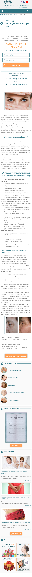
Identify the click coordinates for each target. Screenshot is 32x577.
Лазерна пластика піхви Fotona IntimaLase (15, 522)
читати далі (28, 480)
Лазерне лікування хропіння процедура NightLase (14, 472)
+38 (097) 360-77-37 (24, 5)
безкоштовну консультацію (16, 355)
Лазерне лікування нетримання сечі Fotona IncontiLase (15, 498)
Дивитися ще (16, 446)
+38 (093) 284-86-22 (9, 5)
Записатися (17, 65)
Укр (30, 11)
